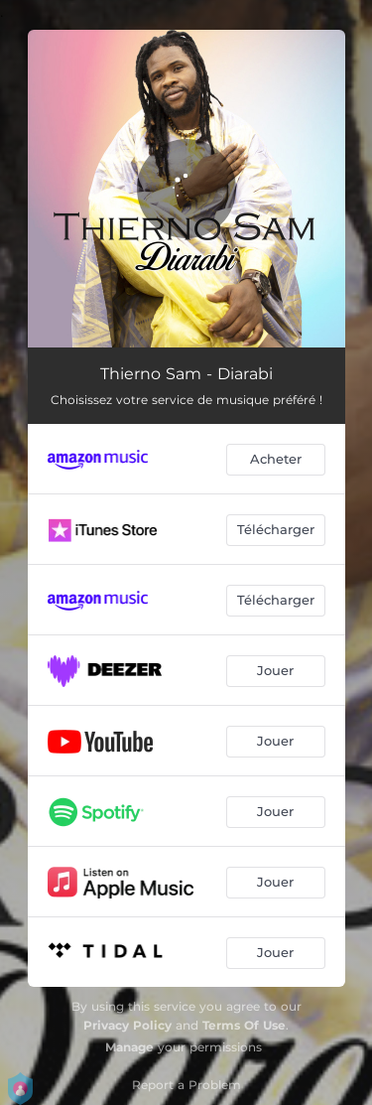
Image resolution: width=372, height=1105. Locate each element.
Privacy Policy (127, 1025)
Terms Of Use (244, 1025)
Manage (129, 1046)
